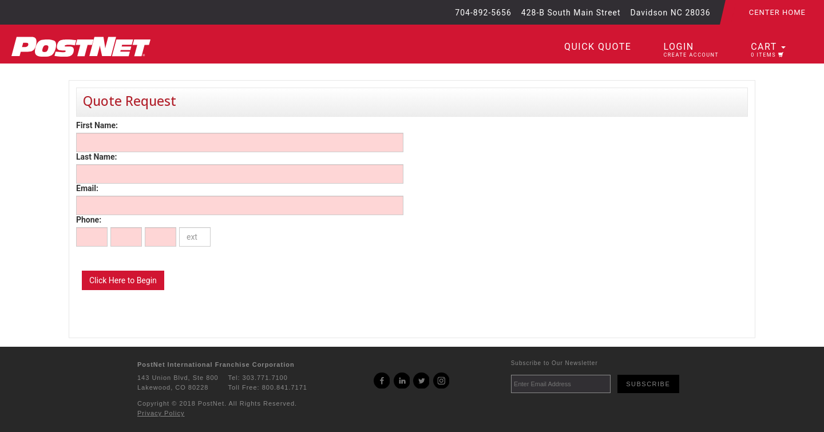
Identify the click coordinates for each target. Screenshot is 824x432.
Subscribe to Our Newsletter (554, 363)
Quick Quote (597, 46)
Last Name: (96, 156)
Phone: (88, 219)
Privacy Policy (160, 413)
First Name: (97, 125)
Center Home (777, 12)
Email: (87, 188)
